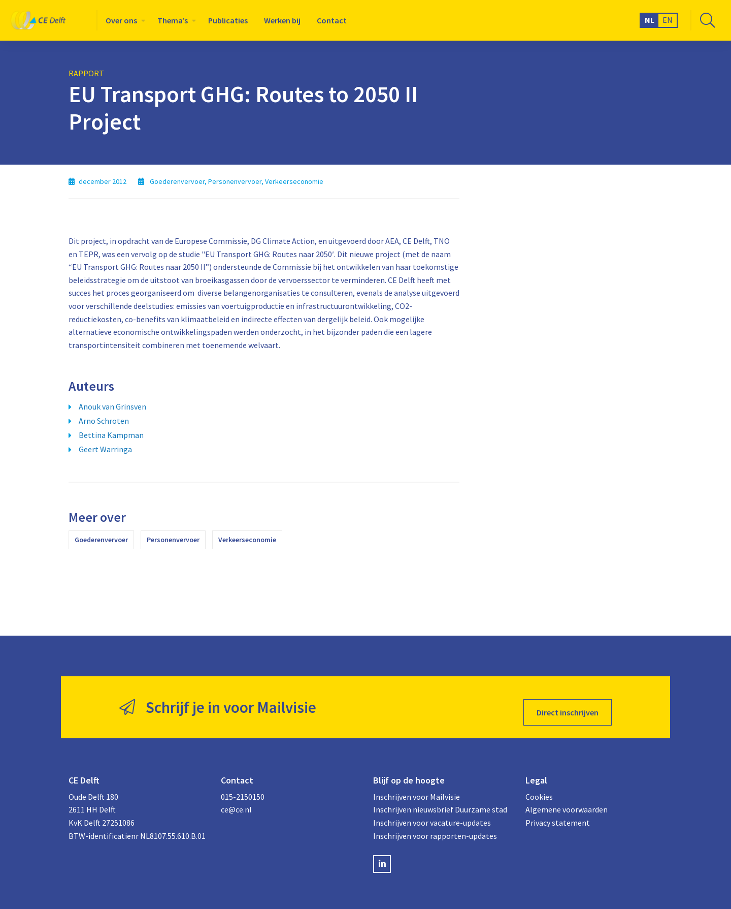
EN (667, 20)
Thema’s (172, 20)
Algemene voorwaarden (566, 800)
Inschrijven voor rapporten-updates (435, 826)
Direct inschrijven (568, 702)
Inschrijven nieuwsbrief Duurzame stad (440, 800)
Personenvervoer (173, 539)
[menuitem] (123, 20)
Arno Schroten (104, 421)
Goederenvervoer (101, 539)
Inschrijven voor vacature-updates (432, 813)
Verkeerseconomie (247, 539)
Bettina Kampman (111, 435)
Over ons (121, 20)
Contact (332, 20)
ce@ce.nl (236, 800)
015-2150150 (242, 787)
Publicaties (228, 20)
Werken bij (282, 20)
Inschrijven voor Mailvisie (416, 787)
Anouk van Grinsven (112, 406)
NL (649, 20)
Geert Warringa (105, 449)
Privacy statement (557, 813)
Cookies (539, 787)
